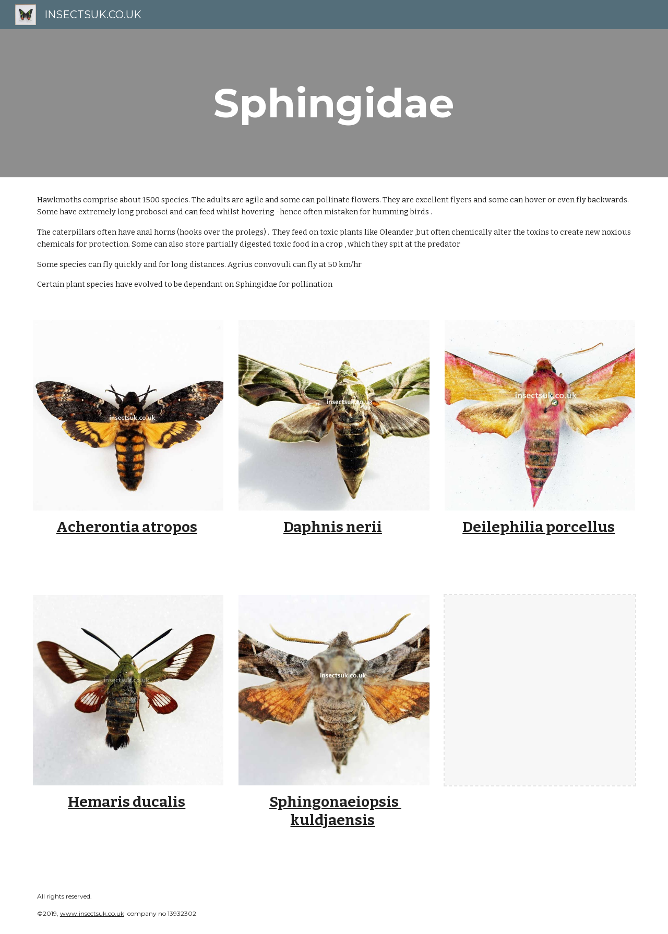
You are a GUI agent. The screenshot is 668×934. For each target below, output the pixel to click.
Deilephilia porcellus (538, 527)
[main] (334, 103)
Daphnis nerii (332, 527)
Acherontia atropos (126, 527)
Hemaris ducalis (126, 801)
